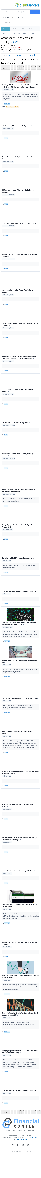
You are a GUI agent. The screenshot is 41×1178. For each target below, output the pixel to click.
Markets (5, 29)
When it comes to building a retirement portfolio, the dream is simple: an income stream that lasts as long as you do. (20, 96)
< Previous (4, 67)
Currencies (17, 33)
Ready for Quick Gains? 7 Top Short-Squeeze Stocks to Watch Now (20, 976)
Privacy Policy (33, 1137)
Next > (39, 67)
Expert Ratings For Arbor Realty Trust (16, 423)
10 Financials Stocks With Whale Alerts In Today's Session (19, 255)
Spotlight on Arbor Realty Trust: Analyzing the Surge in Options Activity (20, 772)
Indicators (5, 22)
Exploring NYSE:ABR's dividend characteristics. (19, 558)
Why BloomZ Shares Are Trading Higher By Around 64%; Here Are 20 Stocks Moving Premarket (19, 357)
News (11, 33)
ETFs (23, 29)
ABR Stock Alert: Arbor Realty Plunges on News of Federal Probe (19, 906)
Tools (30, 29)
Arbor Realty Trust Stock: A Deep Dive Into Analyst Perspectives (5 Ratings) (19, 839)
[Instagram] (28, 1145)
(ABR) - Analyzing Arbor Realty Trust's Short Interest (17, 291)
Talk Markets (7, 103)
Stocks (14, 29)
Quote (8, 55)
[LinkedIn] (23, 1145)
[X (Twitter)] (13, 1145)
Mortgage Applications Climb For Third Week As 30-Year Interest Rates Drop (20, 1052)
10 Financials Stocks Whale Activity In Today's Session (18, 191)
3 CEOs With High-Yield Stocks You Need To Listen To (19, 661)
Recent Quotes (6, 17)
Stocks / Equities (15, 106)
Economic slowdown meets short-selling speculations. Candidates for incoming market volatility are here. (18, 1024)
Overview (5, 33)
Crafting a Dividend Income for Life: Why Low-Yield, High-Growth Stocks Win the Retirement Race (20, 86)
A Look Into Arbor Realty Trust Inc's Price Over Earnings (18, 158)
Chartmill (6, 506)
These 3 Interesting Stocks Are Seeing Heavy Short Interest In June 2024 (20, 1014)
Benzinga (6, 138)
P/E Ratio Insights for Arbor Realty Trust (17, 126)
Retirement (8, 106)
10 (35, 66)
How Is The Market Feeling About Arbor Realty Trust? (18, 806)
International (25, 33)
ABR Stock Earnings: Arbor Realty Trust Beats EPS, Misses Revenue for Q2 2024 (19, 623)
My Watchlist (21, 17)
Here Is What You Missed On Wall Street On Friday (20, 698)
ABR (15, 42)
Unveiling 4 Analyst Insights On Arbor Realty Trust (20, 591)
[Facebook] (18, 1145)
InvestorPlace (7, 641)
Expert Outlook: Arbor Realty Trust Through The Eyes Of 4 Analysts (20, 324)
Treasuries (33, 33)
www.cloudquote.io (21, 1133)
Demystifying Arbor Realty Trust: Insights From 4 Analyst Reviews (19, 526)
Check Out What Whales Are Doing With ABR (18, 871)
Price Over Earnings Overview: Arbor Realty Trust (20, 223)
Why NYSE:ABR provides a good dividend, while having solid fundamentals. (18, 491)
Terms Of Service (21, 1139)
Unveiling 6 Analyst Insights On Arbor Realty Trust (20, 1091)
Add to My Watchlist (7, 52)
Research (32, 55)
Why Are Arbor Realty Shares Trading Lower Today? (17, 733)
